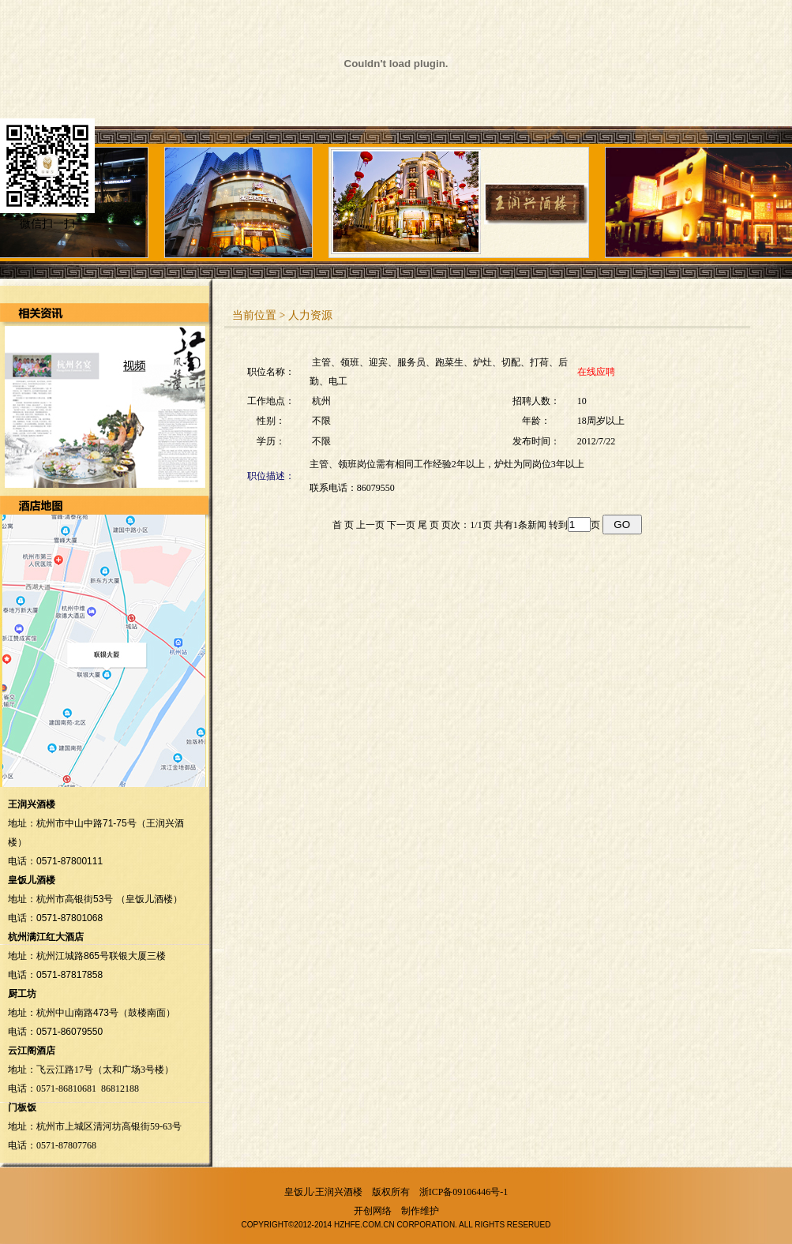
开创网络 (373, 1210)
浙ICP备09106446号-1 (464, 1191)
